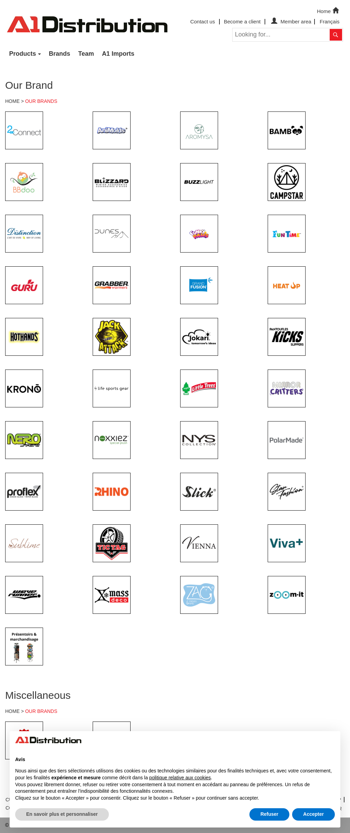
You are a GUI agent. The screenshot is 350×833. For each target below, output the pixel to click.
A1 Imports (118, 53)
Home (328, 10)
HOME (12, 101)
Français (330, 21)
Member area (290, 21)
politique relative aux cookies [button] (180, 777)
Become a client (242, 21)
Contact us (202, 21)
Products (22, 53)
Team (86, 53)
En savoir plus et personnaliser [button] (62, 814)
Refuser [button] (269, 814)
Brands (59, 53)
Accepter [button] (313, 814)
